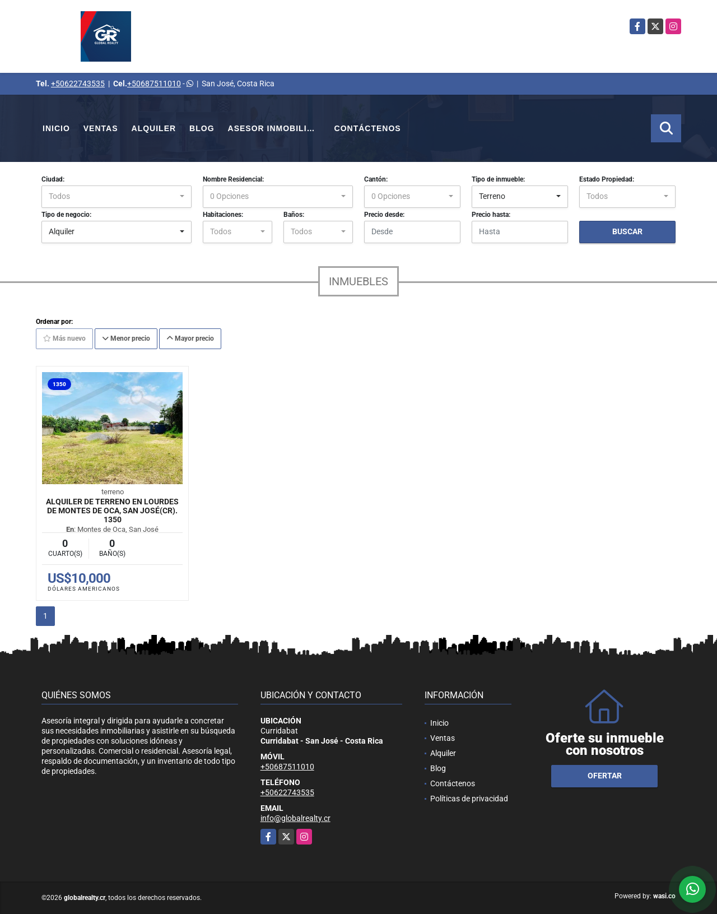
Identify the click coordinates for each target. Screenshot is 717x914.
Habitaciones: (223, 215)
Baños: (293, 215)
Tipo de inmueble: (498, 179)
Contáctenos (367, 128)
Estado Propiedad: (606, 179)
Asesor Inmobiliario (278, 128)
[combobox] (116, 196)
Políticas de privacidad (469, 798)
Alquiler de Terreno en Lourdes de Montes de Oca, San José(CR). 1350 (112, 510)
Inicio (56, 128)
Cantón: (376, 179)
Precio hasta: (491, 215)
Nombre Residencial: (233, 179)
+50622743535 (78, 83)
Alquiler (154, 128)
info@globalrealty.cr (295, 818)
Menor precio (126, 338)
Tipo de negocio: (66, 215)
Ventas (100, 128)
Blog (201, 128)
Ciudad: (52, 179)
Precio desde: (384, 215)
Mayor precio (190, 338)
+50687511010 (154, 83)
